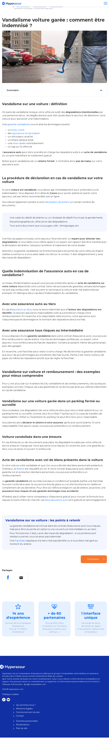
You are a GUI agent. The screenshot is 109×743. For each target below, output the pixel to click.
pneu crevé (17, 130)
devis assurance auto (56, 500)
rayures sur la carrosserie (26, 133)
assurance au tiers (22, 309)
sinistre (20, 468)
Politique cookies (10, 694)
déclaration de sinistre (57, 202)
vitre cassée (19, 143)
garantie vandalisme (18, 124)
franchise (20, 540)
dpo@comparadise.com (35, 684)
